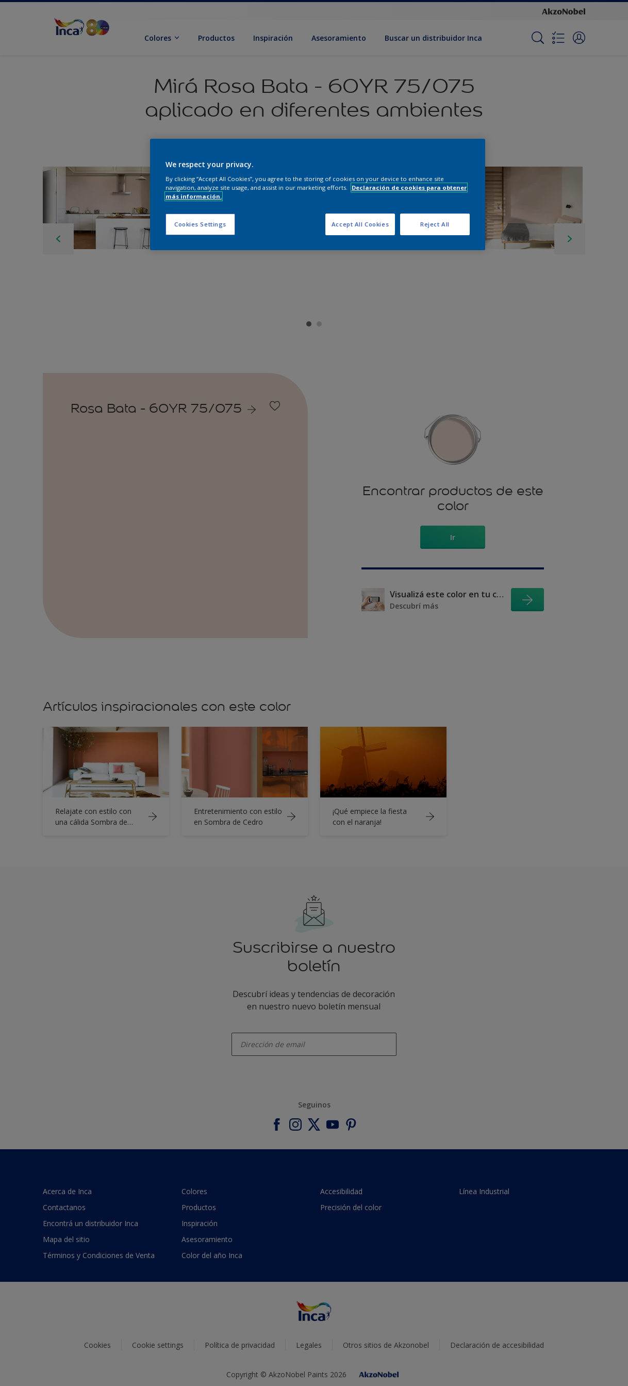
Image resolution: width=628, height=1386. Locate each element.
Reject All (435, 224)
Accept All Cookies (360, 224)
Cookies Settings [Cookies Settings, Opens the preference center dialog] (200, 224)
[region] (317, 195)
